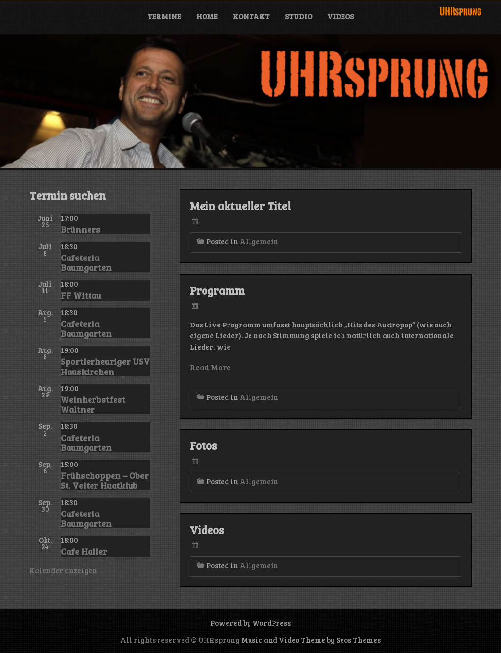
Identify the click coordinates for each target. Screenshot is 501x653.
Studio (298, 16)
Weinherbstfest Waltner (93, 404)
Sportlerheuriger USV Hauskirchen (105, 366)
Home (207, 16)
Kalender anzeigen (63, 570)
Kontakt (251, 16)
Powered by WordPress (250, 623)
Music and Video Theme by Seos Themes (311, 640)
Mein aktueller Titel (240, 205)
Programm (217, 290)
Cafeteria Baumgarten (86, 262)
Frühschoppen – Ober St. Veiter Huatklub (105, 480)
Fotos (203, 445)
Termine (164, 16)
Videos (340, 16)
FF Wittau (81, 295)
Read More (210, 367)
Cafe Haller (84, 551)
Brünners (80, 229)
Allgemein (259, 241)
